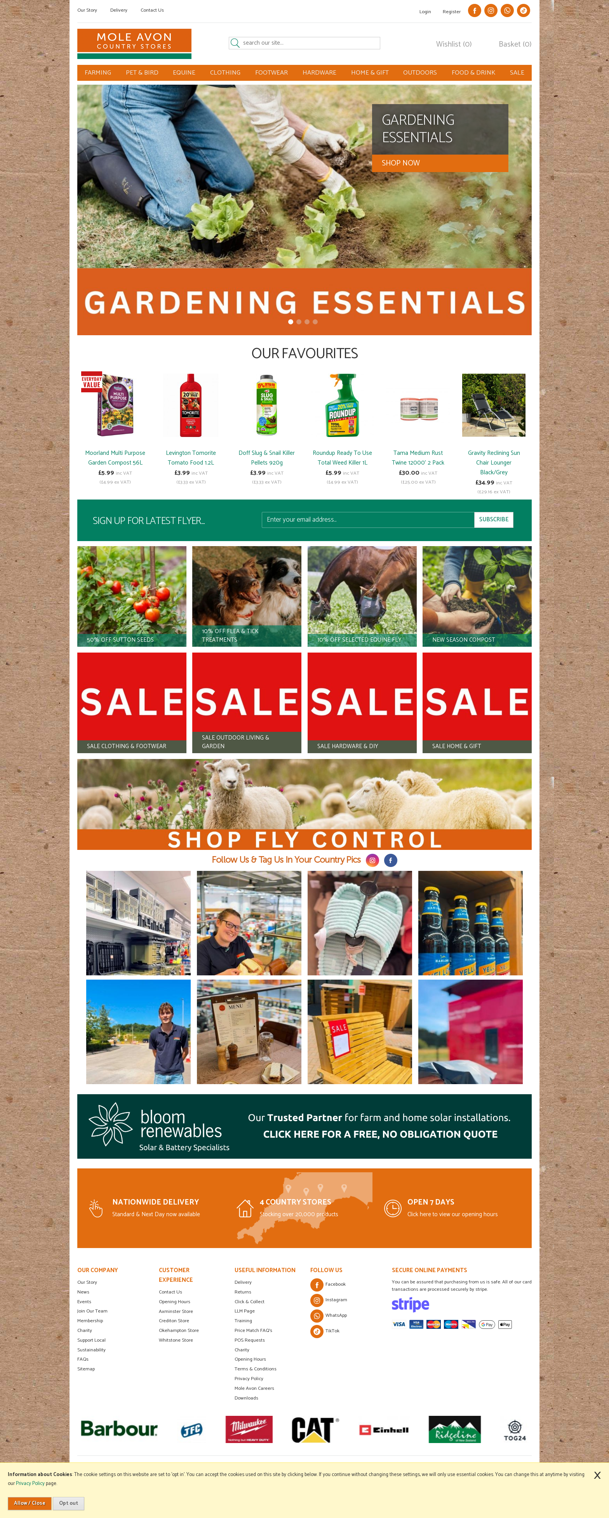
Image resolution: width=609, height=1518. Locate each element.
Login (425, 12)
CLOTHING (225, 73)
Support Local (91, 1340)
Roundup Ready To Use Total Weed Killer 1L (342, 458)
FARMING (98, 73)
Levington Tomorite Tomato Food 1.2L (191, 458)
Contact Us (152, 10)
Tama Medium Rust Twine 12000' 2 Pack (418, 458)
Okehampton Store (179, 1331)
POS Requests (250, 1340)
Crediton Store (174, 1321)
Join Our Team (92, 1311)
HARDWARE (319, 73)
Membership (90, 1321)
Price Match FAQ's (253, 1331)
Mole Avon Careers (254, 1388)
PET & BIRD (142, 73)
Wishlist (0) (454, 44)
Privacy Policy (249, 1379)
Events (84, 1302)
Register (452, 12)
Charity (84, 1331)
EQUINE (184, 73)
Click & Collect (249, 1302)
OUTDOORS (420, 73)
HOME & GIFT (370, 73)
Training (243, 1321)
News (83, 1292)
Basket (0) (515, 44)
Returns (243, 1292)
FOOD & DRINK (473, 73)
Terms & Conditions (256, 1369)
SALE (517, 73)
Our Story (87, 10)
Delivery (118, 10)
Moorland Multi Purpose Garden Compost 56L (115, 458)
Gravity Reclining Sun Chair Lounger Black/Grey (494, 462)
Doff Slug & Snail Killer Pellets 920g (266, 458)
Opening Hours (174, 1302)
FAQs (83, 1359)
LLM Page (245, 1311)
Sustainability (91, 1350)
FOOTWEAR (271, 73)
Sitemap (86, 1369)
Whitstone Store (176, 1340)
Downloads (246, 1398)
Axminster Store (176, 1311)
